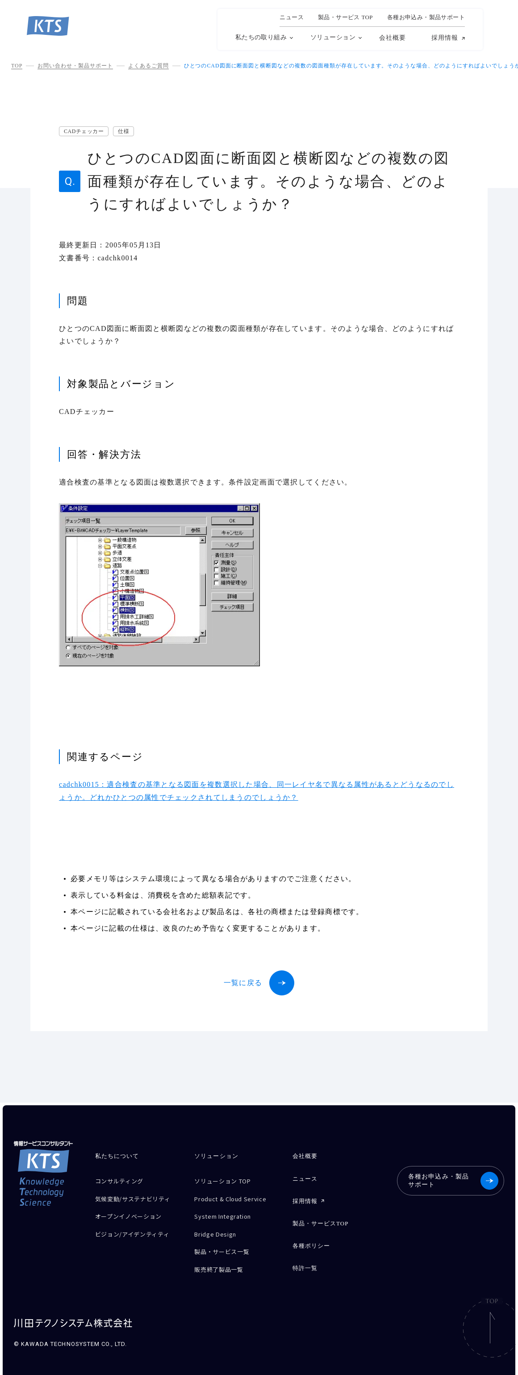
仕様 (123, 131)
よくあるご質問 (148, 66)
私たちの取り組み (261, 37)
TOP (16, 66)
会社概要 (392, 37)
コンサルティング (122, 1180)
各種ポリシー (311, 1238)
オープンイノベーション (133, 1218)
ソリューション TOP (226, 1180)
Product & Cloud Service (236, 1195)
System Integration (228, 1211)
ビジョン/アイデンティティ (137, 1233)
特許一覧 (304, 1258)
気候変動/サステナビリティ (135, 1199)
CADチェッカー (84, 131)
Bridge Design (218, 1227)
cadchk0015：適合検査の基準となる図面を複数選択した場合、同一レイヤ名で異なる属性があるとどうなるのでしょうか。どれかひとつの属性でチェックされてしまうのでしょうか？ (256, 791)
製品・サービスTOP (320, 1217)
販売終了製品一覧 (222, 1258)
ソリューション (332, 37)
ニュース (292, 17)
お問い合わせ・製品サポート (75, 66)
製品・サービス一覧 (225, 1242)
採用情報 (444, 38)
